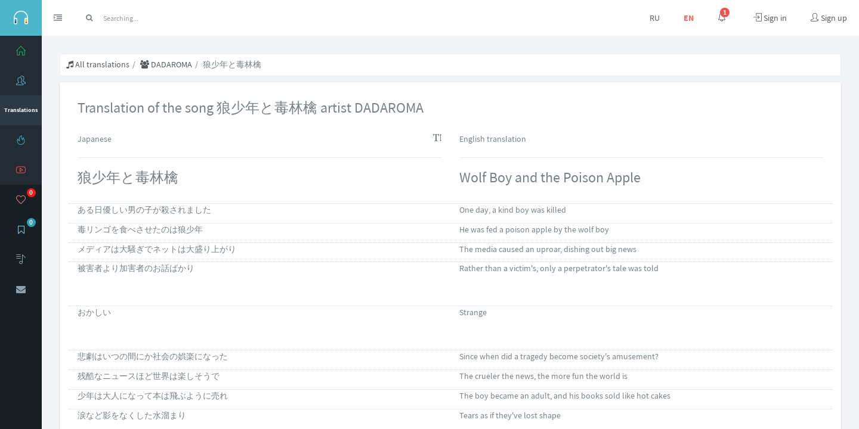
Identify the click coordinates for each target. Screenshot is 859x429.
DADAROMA (166, 64)
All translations (97, 64)
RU (655, 18)
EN (689, 18)
